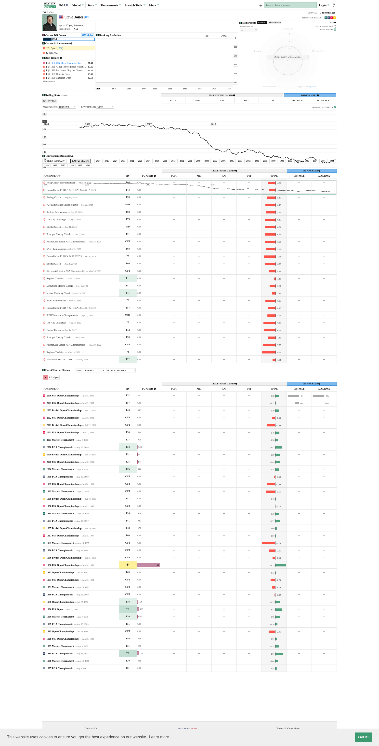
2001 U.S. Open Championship (63, 478)
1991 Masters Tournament (60, 633)
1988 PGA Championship (60, 699)
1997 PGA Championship (60, 566)
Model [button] (78, 5)
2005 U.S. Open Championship (63, 449)
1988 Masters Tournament (60, 706)
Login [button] (324, 5)
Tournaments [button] (111, 5)
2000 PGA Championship (60, 493)
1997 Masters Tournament (60, 589)
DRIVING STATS (310, 95)
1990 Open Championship (60, 648)
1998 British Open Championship (64, 544)
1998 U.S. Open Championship (63, 552)
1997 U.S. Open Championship (63, 581)
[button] (63, 5)
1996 (59, 48)
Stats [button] (92, 5)
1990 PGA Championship (60, 640)
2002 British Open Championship (64, 456)
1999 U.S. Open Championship (63, 530)
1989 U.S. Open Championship (63, 684)
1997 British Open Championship (64, 574)
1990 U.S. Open (55, 655)
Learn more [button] (159, 737)
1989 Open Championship (60, 677)
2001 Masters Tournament (60, 485)
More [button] (154, 5)
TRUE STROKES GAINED (222, 95)
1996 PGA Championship (60, 596)
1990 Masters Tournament (60, 662)
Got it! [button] (363, 737)
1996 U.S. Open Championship (66, 63)
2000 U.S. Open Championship (63, 508)
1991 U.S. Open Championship (63, 625)
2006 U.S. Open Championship (63, 441)
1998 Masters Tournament (60, 559)
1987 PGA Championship (60, 714)
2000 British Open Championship (64, 500)
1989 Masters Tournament (60, 692)
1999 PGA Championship (60, 522)
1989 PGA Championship (60, 670)
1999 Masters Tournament (60, 537)
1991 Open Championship (60, 618)
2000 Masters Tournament (60, 515)
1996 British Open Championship (64, 603)
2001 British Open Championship (64, 471)
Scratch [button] (135, 5)
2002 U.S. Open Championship (63, 463)
